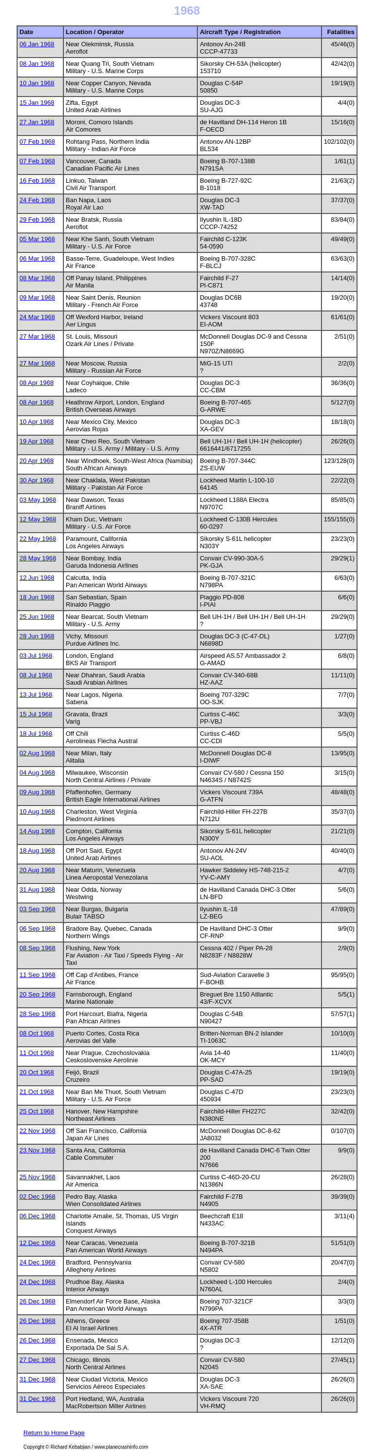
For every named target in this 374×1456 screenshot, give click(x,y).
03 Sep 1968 (37, 909)
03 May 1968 (37, 499)
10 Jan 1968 (37, 83)
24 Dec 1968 (37, 1262)
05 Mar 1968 (37, 239)
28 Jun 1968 (37, 636)
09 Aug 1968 (37, 792)
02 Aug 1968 (37, 753)
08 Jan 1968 (37, 63)
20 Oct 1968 (36, 1072)
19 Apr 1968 (36, 441)
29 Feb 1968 (37, 219)
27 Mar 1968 (37, 336)
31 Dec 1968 (37, 1379)
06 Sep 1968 (37, 928)
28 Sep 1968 (37, 1013)
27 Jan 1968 (37, 122)
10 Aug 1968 (37, 811)
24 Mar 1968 (37, 317)
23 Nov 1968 (37, 1150)
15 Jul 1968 (35, 714)
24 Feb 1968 (37, 200)
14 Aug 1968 (37, 831)
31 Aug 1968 (37, 889)
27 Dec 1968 (37, 1359)
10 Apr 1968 (36, 421)
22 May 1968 (37, 538)
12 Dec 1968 (37, 1242)
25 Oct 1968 (36, 1111)
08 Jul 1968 (35, 675)
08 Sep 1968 (37, 948)
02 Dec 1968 (37, 1196)
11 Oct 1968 (36, 1052)
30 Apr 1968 (36, 480)
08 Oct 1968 (36, 1033)
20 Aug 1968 (37, 870)
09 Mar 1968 (37, 297)
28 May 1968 (37, 558)
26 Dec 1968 (37, 1301)
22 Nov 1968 (37, 1130)
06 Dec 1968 (37, 1216)
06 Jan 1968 (37, 44)
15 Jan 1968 (37, 102)
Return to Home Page (54, 1433)
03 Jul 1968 (35, 655)
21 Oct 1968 (36, 1091)
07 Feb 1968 (37, 141)
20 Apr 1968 (36, 460)
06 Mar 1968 (37, 258)
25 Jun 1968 (37, 616)
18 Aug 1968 (37, 850)
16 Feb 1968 (37, 180)
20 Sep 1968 (37, 994)
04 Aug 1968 (37, 772)
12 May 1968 (37, 519)
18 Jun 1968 (37, 597)
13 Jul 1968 (35, 694)
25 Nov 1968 (37, 1177)
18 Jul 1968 (35, 733)
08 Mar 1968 (37, 278)
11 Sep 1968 (37, 974)
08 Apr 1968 (36, 382)
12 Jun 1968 (37, 577)
